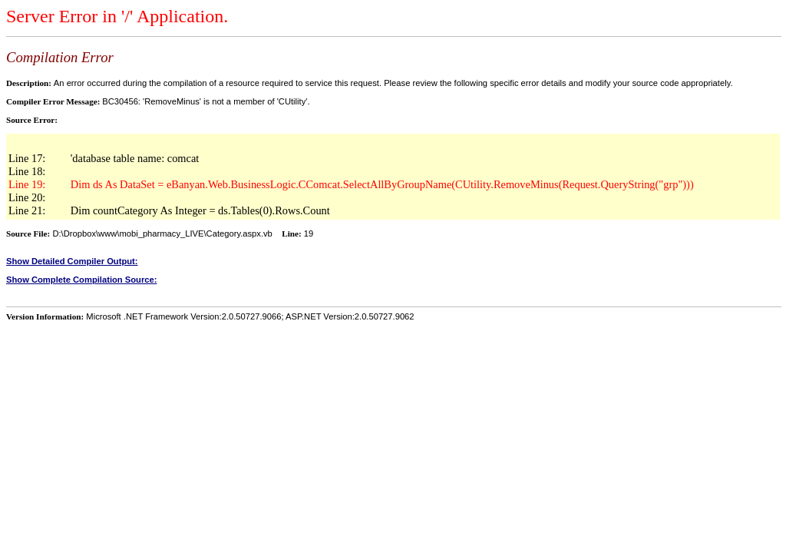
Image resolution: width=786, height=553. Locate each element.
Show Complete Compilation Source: (81, 279)
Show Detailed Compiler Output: (72, 261)
